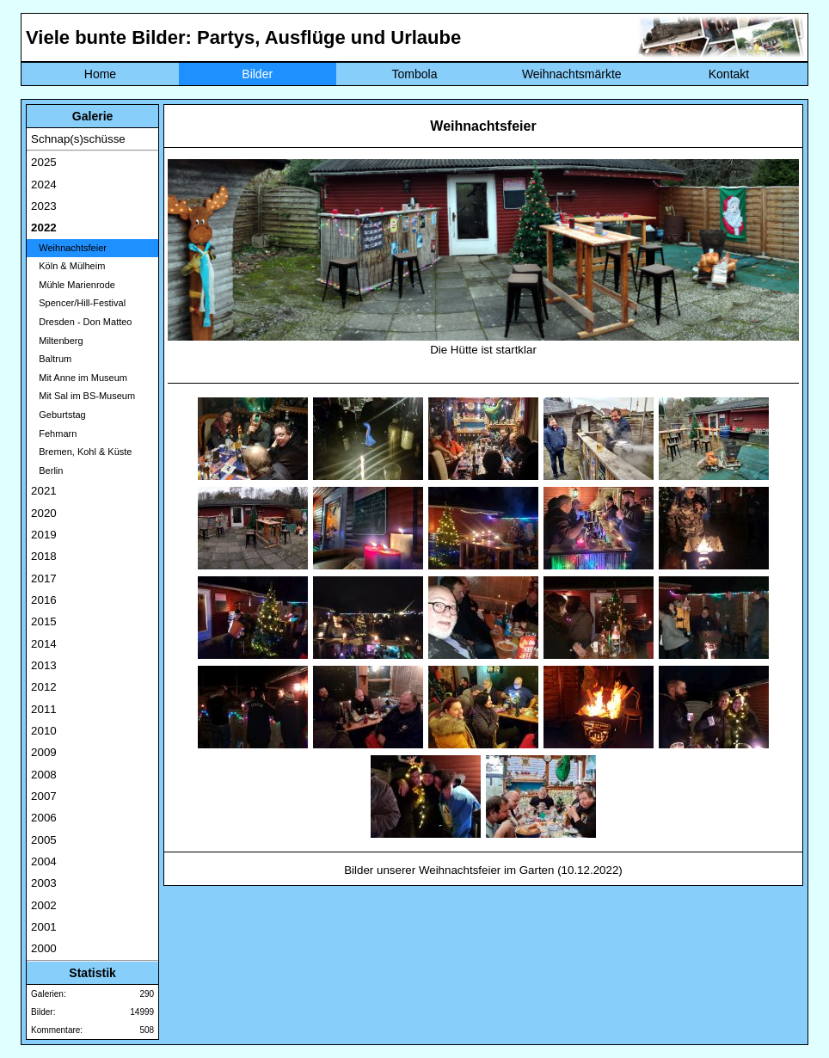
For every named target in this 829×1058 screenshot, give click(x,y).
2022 (44, 227)
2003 (44, 883)
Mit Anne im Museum (79, 377)
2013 (44, 665)
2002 (44, 905)
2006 (44, 817)
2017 (44, 578)
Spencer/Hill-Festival (78, 303)
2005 (44, 839)
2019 (44, 534)
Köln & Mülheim (68, 266)
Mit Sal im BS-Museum (83, 396)
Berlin (47, 470)
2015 (44, 621)
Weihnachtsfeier (69, 248)
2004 (44, 861)
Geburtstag (58, 414)
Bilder (257, 74)
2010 (44, 730)
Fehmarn (54, 433)
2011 (44, 709)
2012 (44, 686)
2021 (44, 490)
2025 (44, 162)
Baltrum (51, 359)
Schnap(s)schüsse (78, 138)
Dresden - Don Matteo (81, 322)
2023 (44, 206)
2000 (44, 948)
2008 (44, 774)
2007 (44, 796)
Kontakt (729, 74)
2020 (44, 513)
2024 (44, 184)
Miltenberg (57, 340)
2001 (44, 926)
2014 (44, 643)
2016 (44, 600)
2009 (44, 752)
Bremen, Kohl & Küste (81, 451)
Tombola (415, 74)
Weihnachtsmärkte (572, 74)
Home (100, 74)
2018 (44, 556)
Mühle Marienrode (73, 285)
